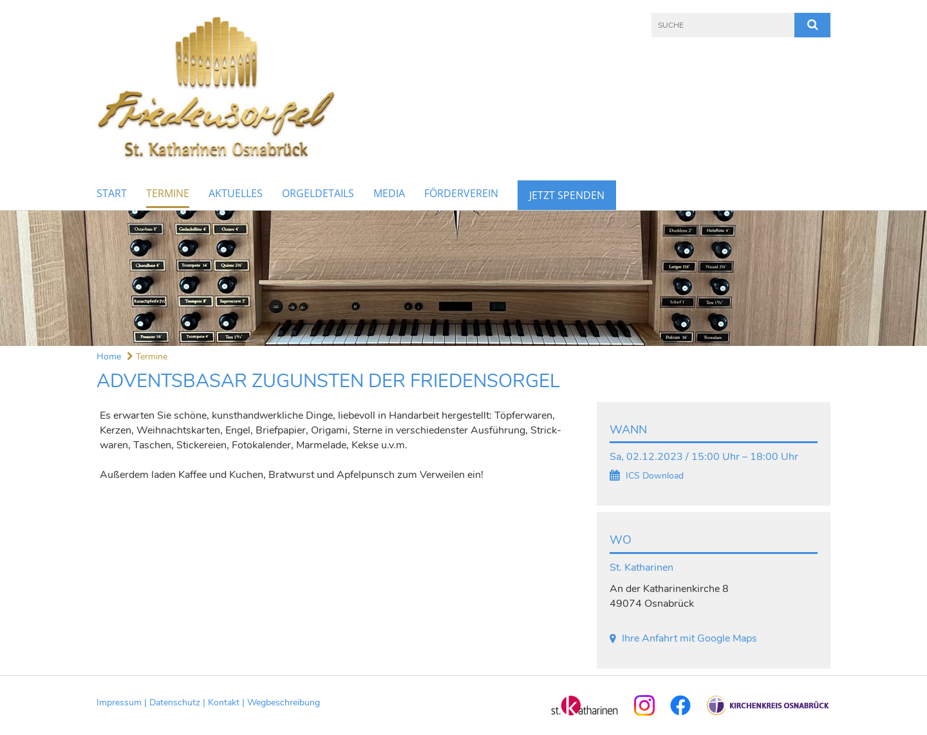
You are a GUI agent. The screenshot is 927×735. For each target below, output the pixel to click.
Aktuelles (236, 193)
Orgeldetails (318, 193)
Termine (167, 193)
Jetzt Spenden (566, 195)
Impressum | (123, 702)
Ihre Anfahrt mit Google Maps (689, 638)
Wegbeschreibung (283, 702)
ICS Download (655, 476)
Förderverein (461, 193)
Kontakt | (227, 702)
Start (112, 193)
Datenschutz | (178, 702)
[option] (463, 278)
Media (389, 193)
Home (109, 356)
